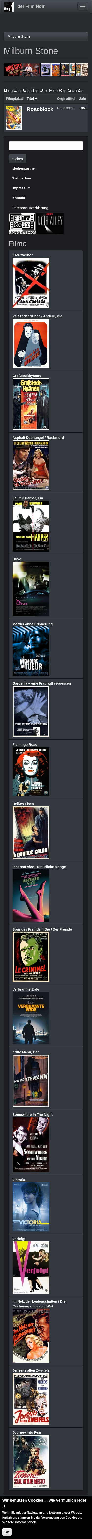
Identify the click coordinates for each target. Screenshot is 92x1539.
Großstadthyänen (27, 376)
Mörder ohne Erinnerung (33, 624)
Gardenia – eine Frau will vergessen (42, 683)
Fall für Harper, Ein (28, 498)
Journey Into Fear (27, 1432)
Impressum (21, 188)
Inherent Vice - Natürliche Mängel (40, 867)
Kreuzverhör (23, 255)
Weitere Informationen (19, 1522)
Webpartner (21, 178)
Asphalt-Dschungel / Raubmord (38, 438)
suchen (17, 159)
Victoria (19, 1180)
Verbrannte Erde (26, 989)
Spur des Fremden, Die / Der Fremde (42, 929)
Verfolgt (19, 1239)
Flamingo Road (25, 745)
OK (7, 1532)
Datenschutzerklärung (30, 208)
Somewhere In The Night (33, 1115)
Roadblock (40, 109)
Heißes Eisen (23, 804)
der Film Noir (31, 6)
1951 (83, 108)
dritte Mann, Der (26, 1052)
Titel (32, 99)
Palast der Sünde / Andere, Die (37, 316)
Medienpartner (24, 168)
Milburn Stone (19, 36)
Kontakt (18, 198)
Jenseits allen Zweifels (31, 1370)
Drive (17, 559)
